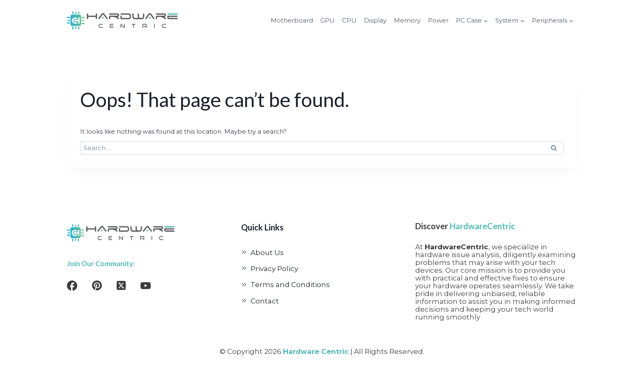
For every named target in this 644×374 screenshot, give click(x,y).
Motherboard (292, 20)
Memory (407, 20)
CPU (349, 20)
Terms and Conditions (290, 284)
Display (375, 20)
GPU (327, 20)
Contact (265, 301)
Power (438, 20)
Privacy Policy (274, 269)
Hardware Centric (316, 351)
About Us (267, 253)
